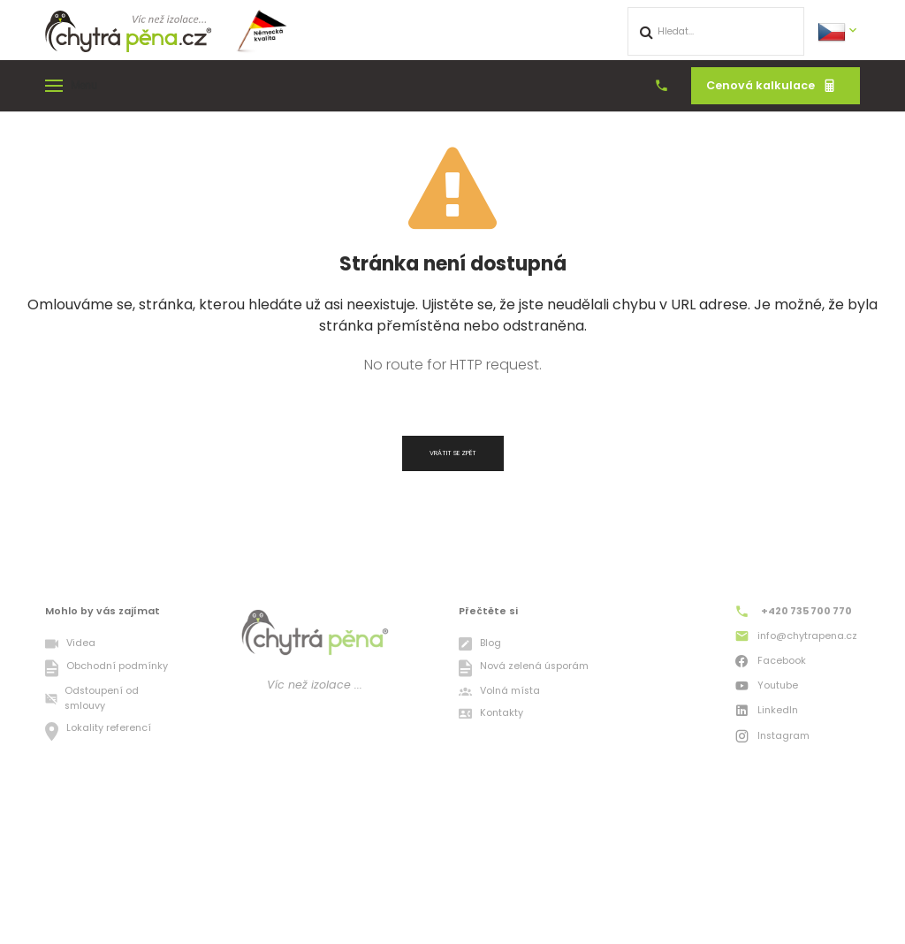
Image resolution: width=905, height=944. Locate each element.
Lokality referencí (97, 731)
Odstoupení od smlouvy (92, 699)
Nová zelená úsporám (523, 668)
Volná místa (499, 691)
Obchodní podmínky (106, 668)
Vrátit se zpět (453, 453)
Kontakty (490, 713)
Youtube (765, 688)
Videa (70, 643)
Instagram (771, 738)
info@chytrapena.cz (795, 638)
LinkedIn (765, 712)
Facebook (769, 663)
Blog (479, 643)
